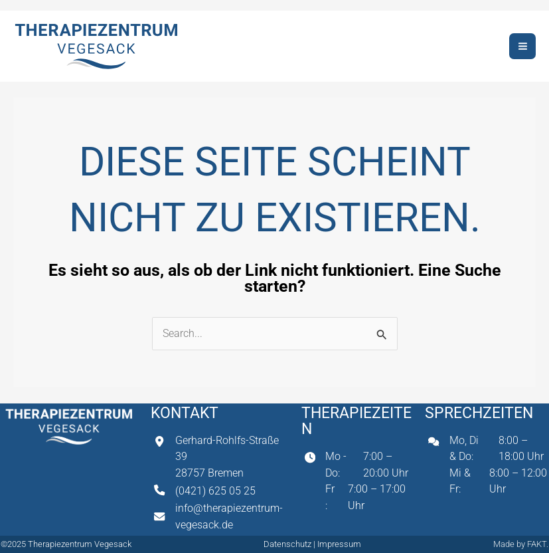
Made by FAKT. (520, 544)
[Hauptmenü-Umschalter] (522, 46)
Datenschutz (288, 544)
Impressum (339, 544)
